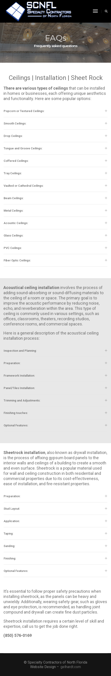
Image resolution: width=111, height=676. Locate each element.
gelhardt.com (70, 667)
